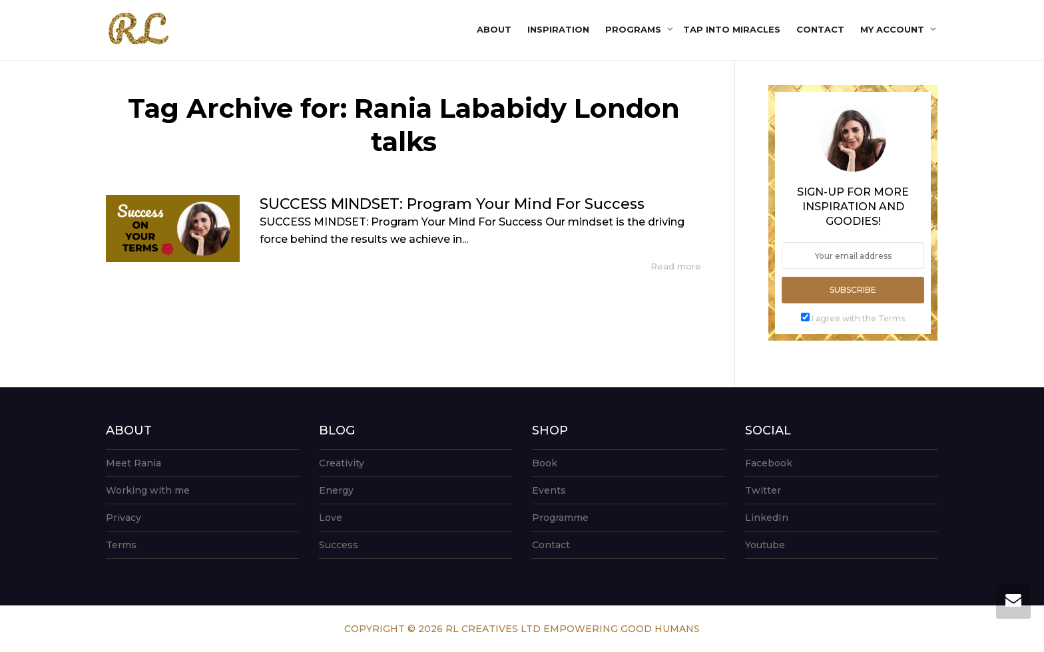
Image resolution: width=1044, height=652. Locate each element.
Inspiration (558, 29)
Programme (560, 518)
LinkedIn (766, 518)
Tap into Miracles (731, 29)
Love (330, 518)
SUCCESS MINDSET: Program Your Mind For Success (452, 204)
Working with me (148, 490)
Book (544, 463)
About (494, 29)
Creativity (341, 463)
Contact (820, 29)
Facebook (768, 463)
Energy (336, 490)
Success (338, 545)
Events (549, 490)
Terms (121, 545)
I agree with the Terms (858, 318)
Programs (634, 29)
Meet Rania (133, 463)
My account (893, 29)
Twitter (763, 490)
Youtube (765, 545)
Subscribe (853, 290)
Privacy (123, 518)
